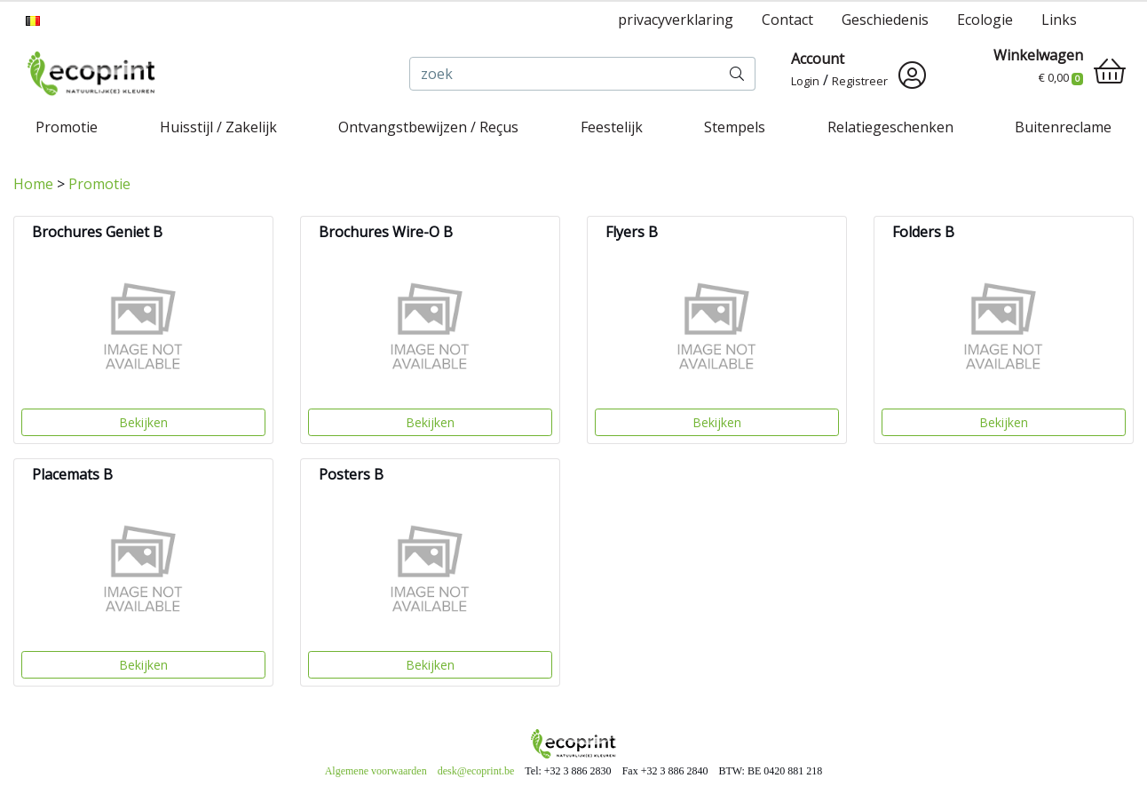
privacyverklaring (675, 19)
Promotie (67, 127)
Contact (787, 19)
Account (817, 58)
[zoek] (564, 74)
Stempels (734, 127)
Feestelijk (612, 127)
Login (805, 81)
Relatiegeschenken (890, 127)
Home (33, 184)
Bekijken (143, 422)
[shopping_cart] (1110, 71)
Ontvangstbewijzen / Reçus (428, 127)
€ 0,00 (1061, 77)
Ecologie (985, 19)
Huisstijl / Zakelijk (218, 127)
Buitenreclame (1063, 127)
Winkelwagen (1038, 55)
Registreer (860, 81)
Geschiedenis (885, 19)
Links (1059, 19)
